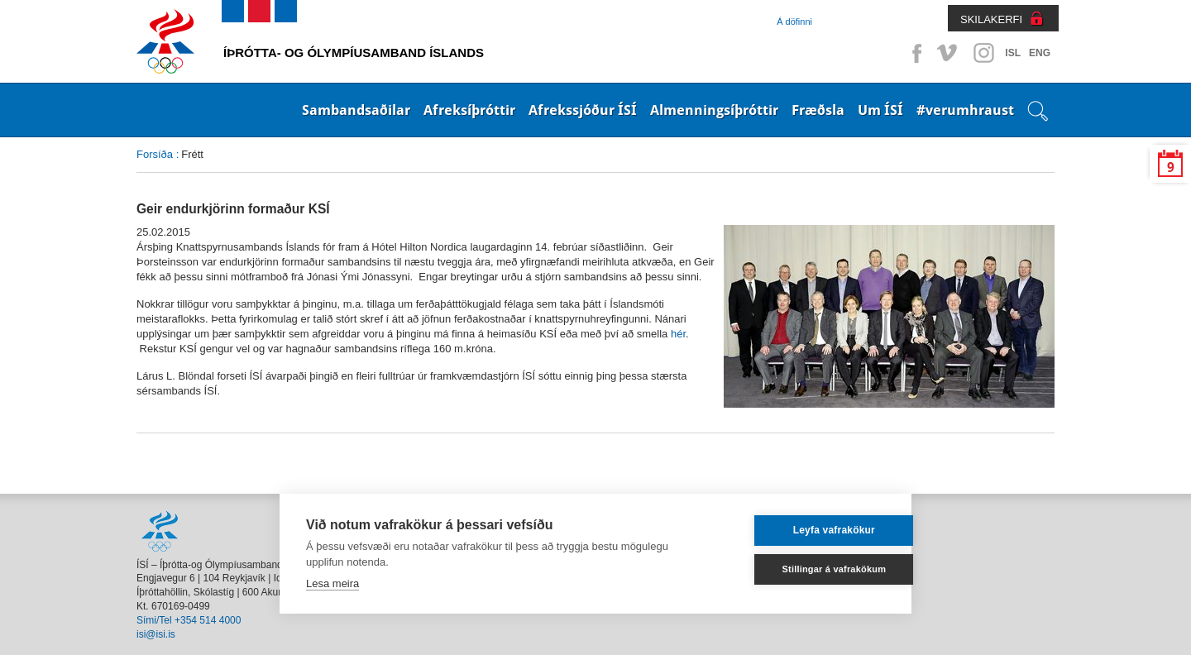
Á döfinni (794, 21)
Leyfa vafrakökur (805, 530)
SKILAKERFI (991, 19)
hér (678, 334)
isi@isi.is (155, 634)
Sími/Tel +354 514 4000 (188, 620)
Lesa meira (332, 583)
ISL (1013, 53)
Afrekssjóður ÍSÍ (583, 110)
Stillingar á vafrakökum (805, 569)
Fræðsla (818, 110)
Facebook (914, 53)
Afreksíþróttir (469, 110)
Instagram (983, 53)
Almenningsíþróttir (714, 110)
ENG (1039, 53)
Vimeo (948, 53)
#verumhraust (965, 110)
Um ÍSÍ (880, 110)
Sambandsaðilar (356, 110)
